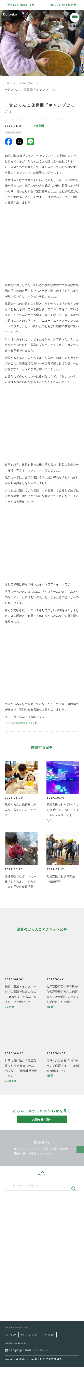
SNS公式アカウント (40, 1238)
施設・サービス (22, 1266)
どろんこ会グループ (40, 1216)
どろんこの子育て (24, 1258)
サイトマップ (14, 1358)
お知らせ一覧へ (42, 1123)
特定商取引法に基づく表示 (42, 1366)
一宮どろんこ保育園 (20, 135)
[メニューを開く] (74, 17)
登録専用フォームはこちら (22, 1351)
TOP (10, 83)
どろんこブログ (33, 83)
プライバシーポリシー (42, 1358)
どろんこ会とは (22, 1249)
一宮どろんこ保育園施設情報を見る (29, 726)
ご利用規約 (12, 1366)
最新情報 (17, 1275)
